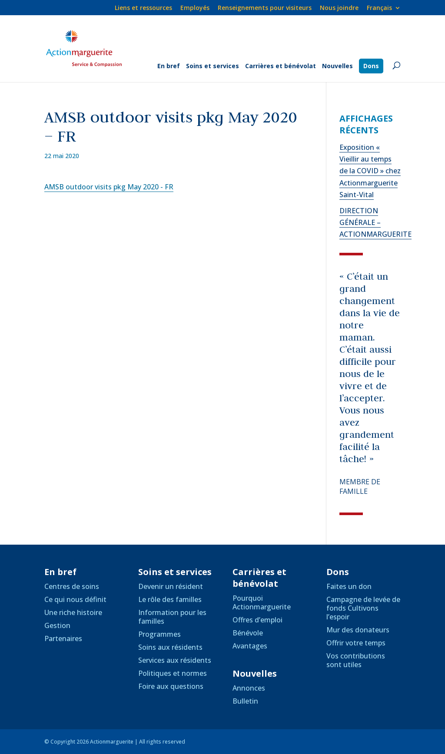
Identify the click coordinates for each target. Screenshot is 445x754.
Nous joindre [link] (339, 8)
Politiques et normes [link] (172, 673)
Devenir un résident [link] (170, 586)
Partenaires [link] (63, 638)
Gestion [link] (57, 625)
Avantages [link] (249, 646)
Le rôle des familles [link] (170, 599)
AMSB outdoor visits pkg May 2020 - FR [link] (108, 187)
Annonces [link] (248, 688)
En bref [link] (168, 66)
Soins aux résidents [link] (170, 647)
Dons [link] (371, 66)
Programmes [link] (159, 634)
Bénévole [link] (247, 633)
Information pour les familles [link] (172, 617)
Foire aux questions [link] (170, 686)
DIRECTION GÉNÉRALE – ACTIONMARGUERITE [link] (375, 222)
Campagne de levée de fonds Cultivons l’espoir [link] (363, 608)
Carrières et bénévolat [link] (280, 66)
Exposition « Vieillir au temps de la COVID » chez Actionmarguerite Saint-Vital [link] (370, 170)
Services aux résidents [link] (174, 660)
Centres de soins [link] (71, 586)
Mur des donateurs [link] (357, 630)
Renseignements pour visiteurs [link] (265, 8)
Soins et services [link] (212, 66)
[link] (384, 10)
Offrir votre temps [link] (355, 643)
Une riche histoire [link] (73, 612)
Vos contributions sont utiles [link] (355, 660)
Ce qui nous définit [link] (75, 599)
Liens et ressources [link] (143, 8)
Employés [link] (194, 8)
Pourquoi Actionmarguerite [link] (261, 602)
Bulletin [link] (245, 701)
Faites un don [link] (349, 586)
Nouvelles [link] (337, 66)
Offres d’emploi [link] (257, 620)
